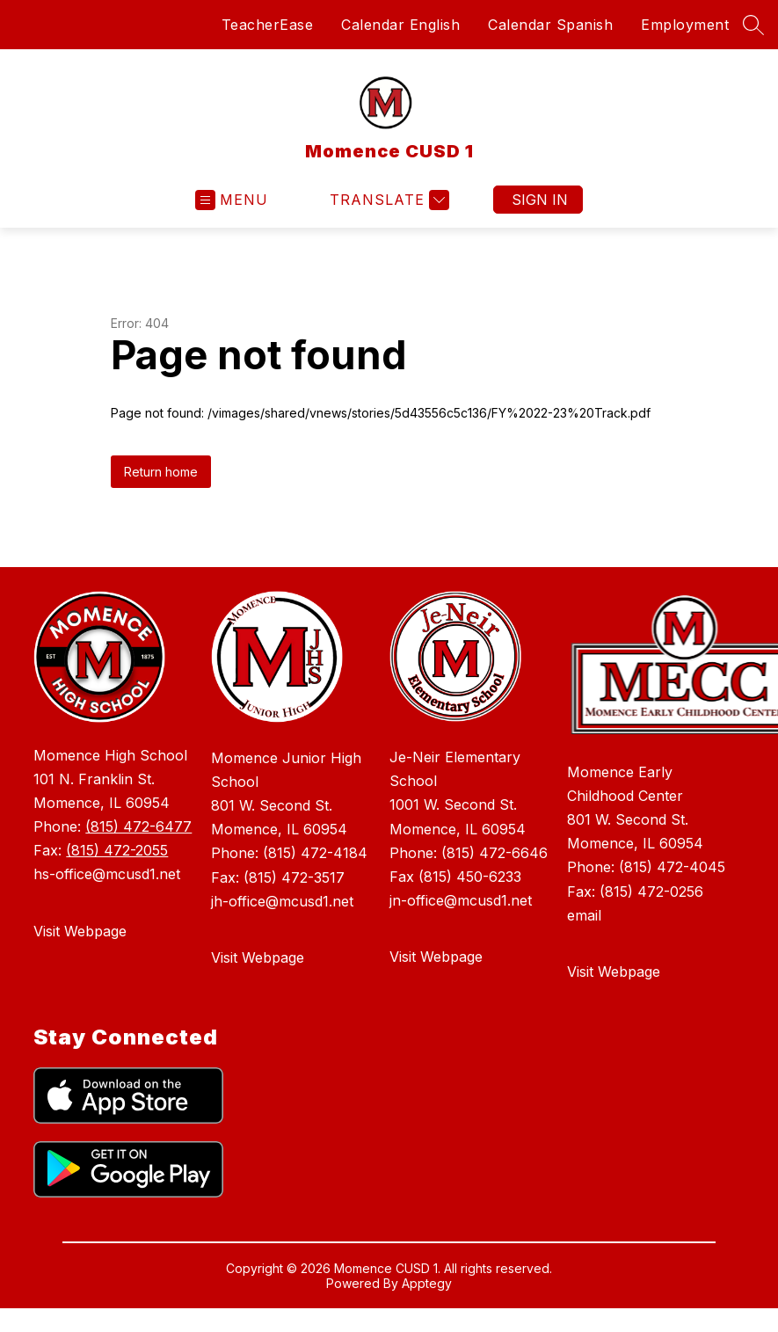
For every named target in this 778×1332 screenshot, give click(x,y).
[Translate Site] (387, 200)
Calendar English (400, 24)
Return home (161, 471)
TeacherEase (268, 24)
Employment (685, 24)
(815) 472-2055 (117, 850)
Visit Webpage (80, 931)
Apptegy (427, 1283)
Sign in (540, 199)
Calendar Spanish (550, 24)
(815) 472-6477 (138, 826)
